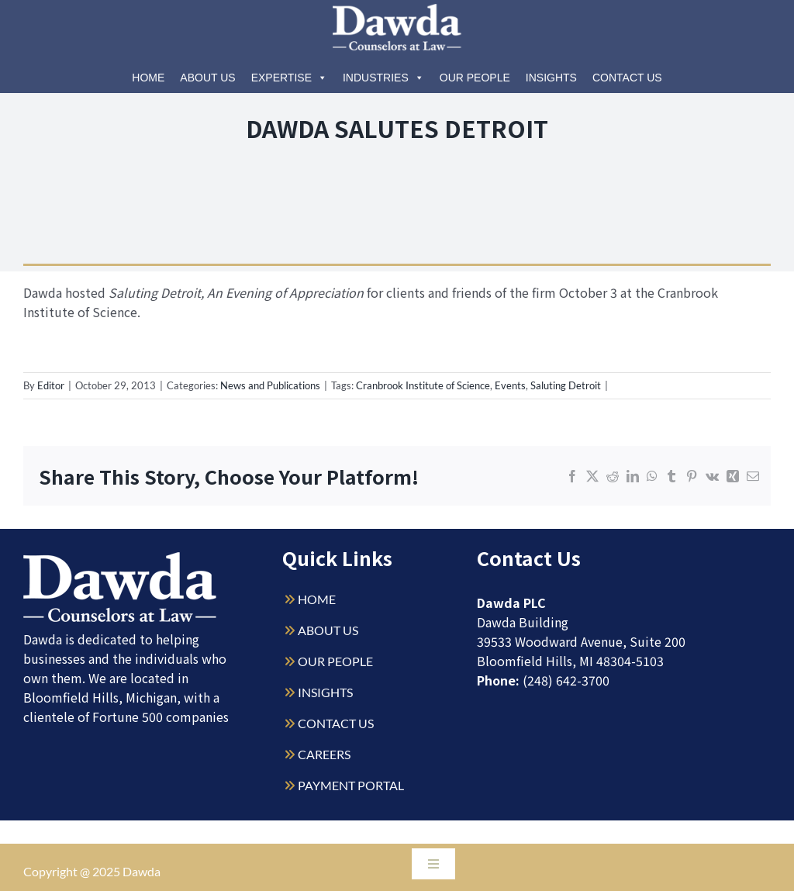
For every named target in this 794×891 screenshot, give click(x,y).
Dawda (142, 871)
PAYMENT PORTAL (351, 785)
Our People (475, 77)
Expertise (289, 77)
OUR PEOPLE (335, 661)
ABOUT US (328, 630)
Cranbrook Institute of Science (423, 385)
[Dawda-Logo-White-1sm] (120, 558)
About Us (207, 77)
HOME (317, 599)
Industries (383, 77)
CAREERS (324, 754)
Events (510, 385)
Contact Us (627, 77)
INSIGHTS (325, 692)
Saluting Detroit (565, 385)
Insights (551, 77)
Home (148, 77)
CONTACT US (336, 723)
